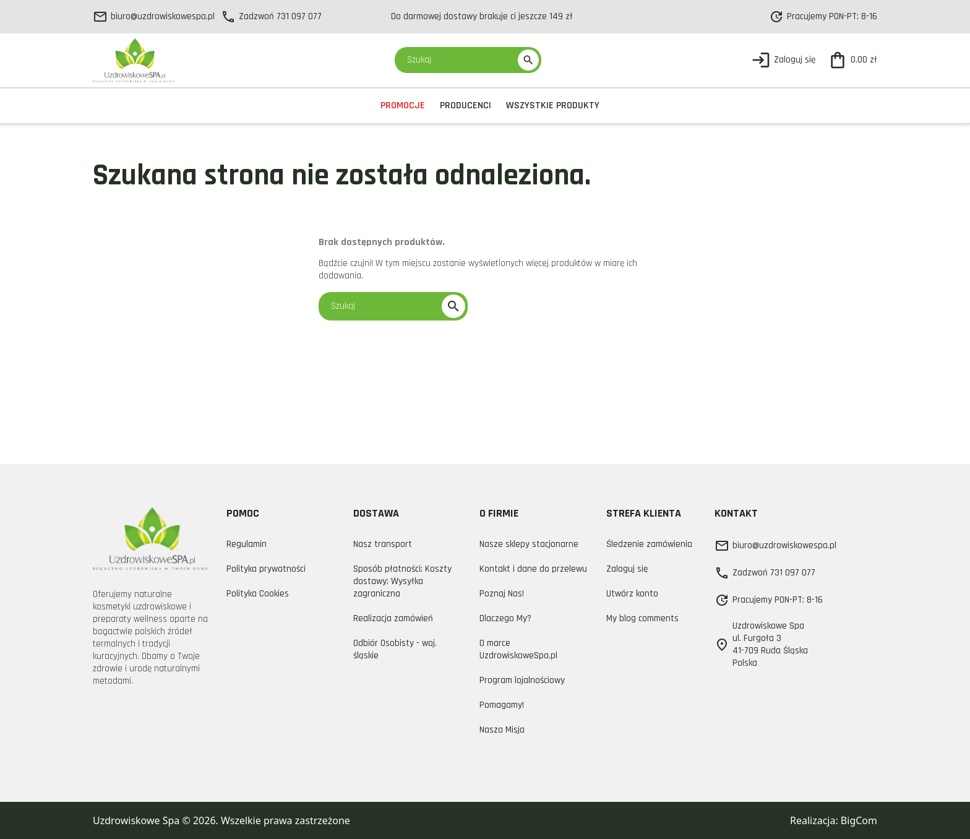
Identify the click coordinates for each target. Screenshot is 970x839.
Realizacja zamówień (393, 618)
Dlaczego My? (505, 618)
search (528, 60)
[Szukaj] (462, 60)
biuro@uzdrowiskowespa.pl (154, 16)
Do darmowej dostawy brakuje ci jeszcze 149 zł (482, 16)
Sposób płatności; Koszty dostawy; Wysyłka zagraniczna (402, 581)
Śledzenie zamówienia (649, 544)
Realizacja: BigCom (833, 820)
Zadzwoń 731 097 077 (271, 16)
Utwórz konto (632, 594)
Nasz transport (382, 544)
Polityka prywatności (266, 569)
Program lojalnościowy (522, 680)
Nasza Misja (502, 730)
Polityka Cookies (257, 594)
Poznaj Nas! (501, 594)
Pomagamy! (501, 705)
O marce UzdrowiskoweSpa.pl (518, 649)
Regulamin (246, 544)
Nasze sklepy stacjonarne (528, 544)
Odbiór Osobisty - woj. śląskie (395, 649)
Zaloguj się (627, 569)
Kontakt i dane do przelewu (533, 569)
